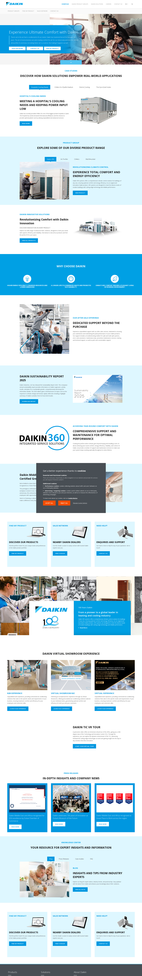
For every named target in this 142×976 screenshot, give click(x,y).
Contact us (54, 11)
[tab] (39, 87)
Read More (83, 628)
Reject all (64, 503)
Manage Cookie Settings (80, 503)
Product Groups (13, 11)
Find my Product (28, 11)
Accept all (49, 503)
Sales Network (42, 11)
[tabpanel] (71, 112)
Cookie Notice (72, 498)
